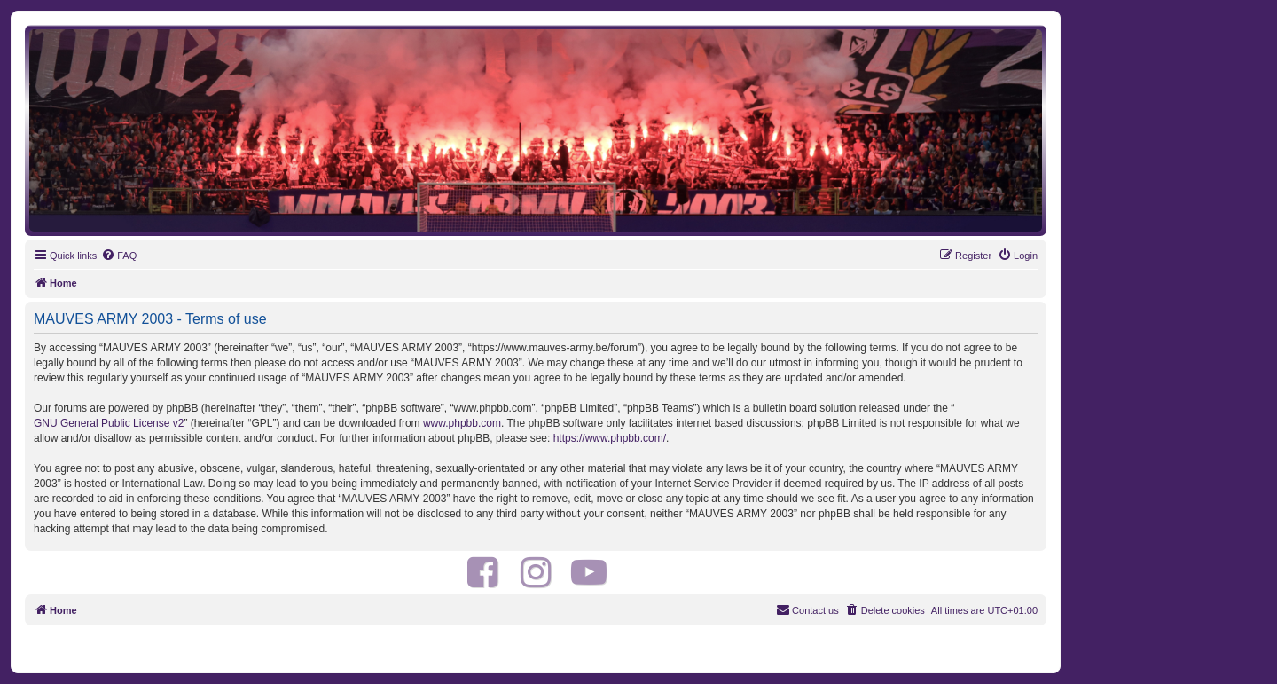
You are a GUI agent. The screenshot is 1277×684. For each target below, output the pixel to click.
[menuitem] (119, 255)
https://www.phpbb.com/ (609, 438)
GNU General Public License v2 (109, 423)
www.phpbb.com (462, 423)
